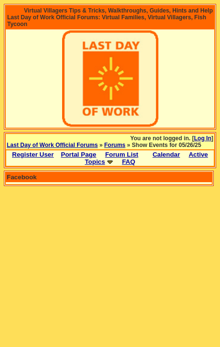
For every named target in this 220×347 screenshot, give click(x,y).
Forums (115, 145)
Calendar (166, 154)
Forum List (121, 154)
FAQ (128, 161)
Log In (202, 138)
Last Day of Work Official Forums (52, 145)
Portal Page (78, 154)
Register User (33, 154)
